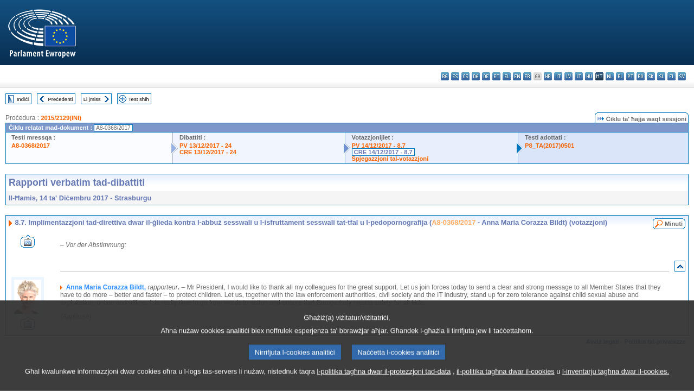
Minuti (674, 223)
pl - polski (620, 76)
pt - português (630, 76)
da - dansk (476, 76)
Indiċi (23, 99)
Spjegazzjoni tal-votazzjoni (390, 158)
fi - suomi (671, 76)
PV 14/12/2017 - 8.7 (379, 145)
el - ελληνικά (507, 76)
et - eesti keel (496, 76)
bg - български (445, 76)
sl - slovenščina (661, 76)
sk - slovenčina (651, 76)
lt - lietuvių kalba (579, 76)
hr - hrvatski (548, 76)
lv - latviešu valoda (568, 76)
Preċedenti (60, 99)
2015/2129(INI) (61, 118)
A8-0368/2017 (30, 145)
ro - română (641, 76)
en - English (517, 76)
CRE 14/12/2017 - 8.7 (383, 152)
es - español (455, 76)
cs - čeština (465, 76)
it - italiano (558, 76)
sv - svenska (682, 76)
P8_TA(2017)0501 (549, 145)
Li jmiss (92, 99)
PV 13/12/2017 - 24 (205, 145)
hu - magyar (589, 76)
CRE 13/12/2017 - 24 (207, 152)
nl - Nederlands (610, 76)
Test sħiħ (138, 99)
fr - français (527, 76)
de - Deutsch (486, 76)
